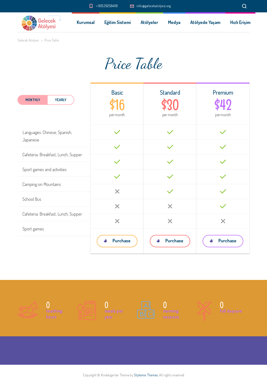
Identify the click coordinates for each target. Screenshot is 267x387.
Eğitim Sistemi (117, 22)
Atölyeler (149, 22)
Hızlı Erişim (240, 22)
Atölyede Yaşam (205, 22)
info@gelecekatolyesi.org (153, 6)
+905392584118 (107, 6)
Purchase (117, 240)
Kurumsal (86, 22)
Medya (174, 22)
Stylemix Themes (146, 375)
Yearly (60, 100)
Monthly (32, 100)
